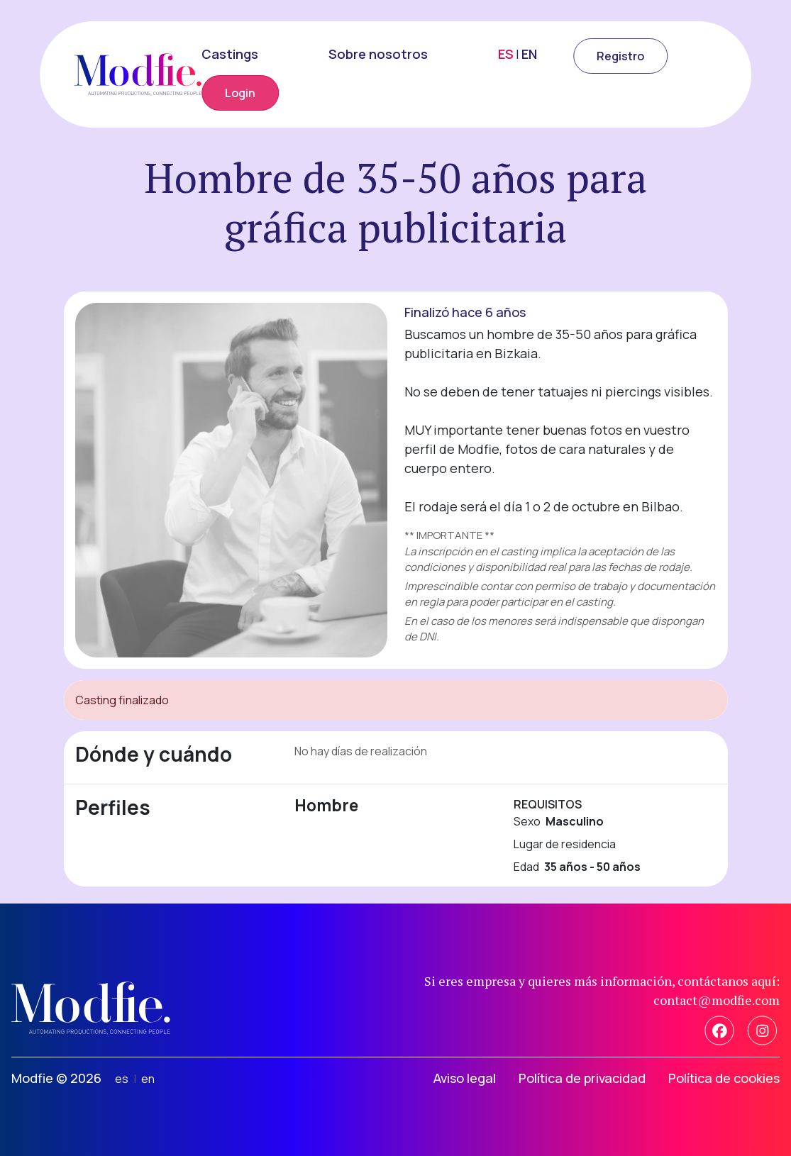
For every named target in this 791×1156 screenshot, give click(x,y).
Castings (229, 53)
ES (506, 53)
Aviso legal (464, 1077)
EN (529, 53)
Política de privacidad (582, 1077)
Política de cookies (724, 1077)
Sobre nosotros (378, 53)
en (148, 1078)
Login (240, 93)
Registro (620, 56)
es (121, 1078)
